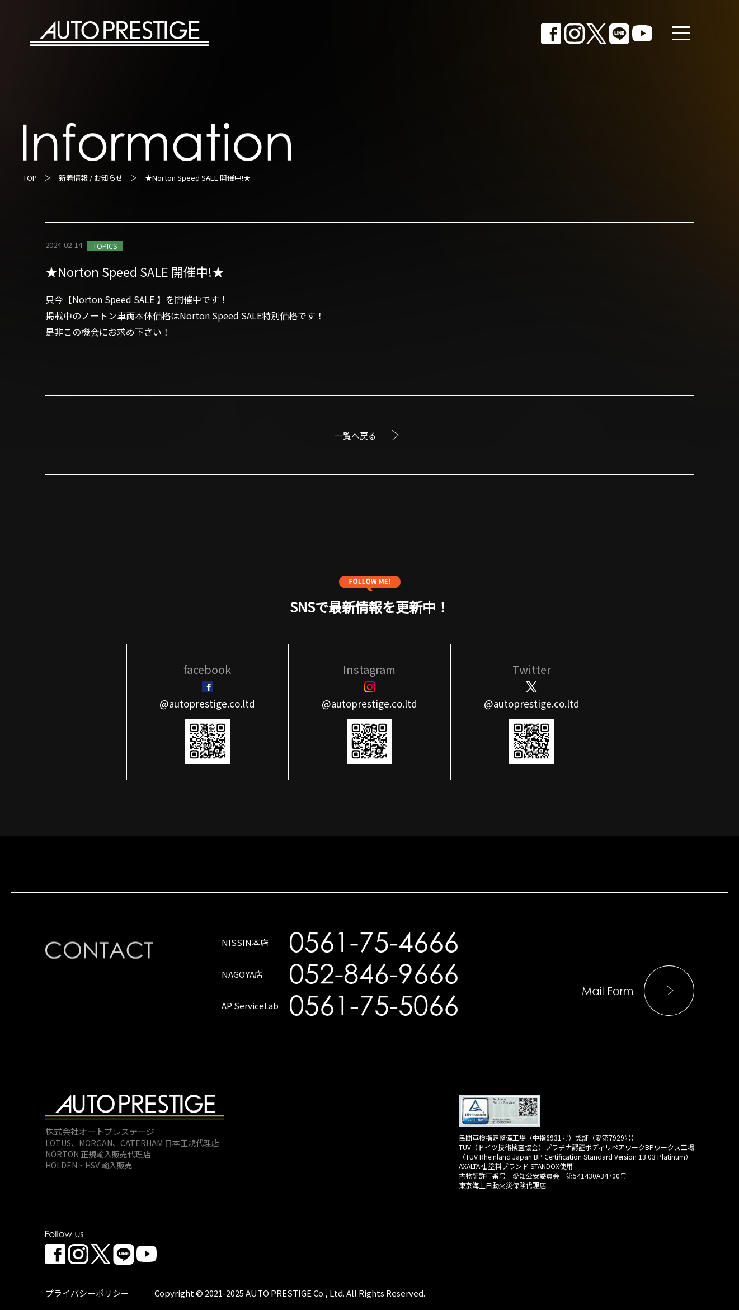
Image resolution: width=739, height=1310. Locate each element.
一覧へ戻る (355, 435)
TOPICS (105, 246)
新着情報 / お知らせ (91, 177)
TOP (30, 177)
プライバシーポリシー (87, 1293)
